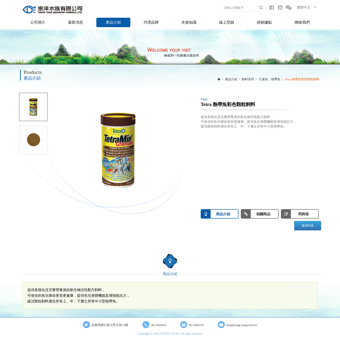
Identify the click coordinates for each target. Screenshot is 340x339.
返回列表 (308, 225)
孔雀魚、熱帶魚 (269, 79)
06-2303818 (158, 325)
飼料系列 (248, 79)
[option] (118, 149)
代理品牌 (151, 22)
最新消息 (75, 22)
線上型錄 (226, 22)
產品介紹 (113, 22)
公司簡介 (37, 22)
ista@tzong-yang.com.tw (241, 325)
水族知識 (188, 22)
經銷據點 (264, 22)
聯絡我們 (302, 22)
